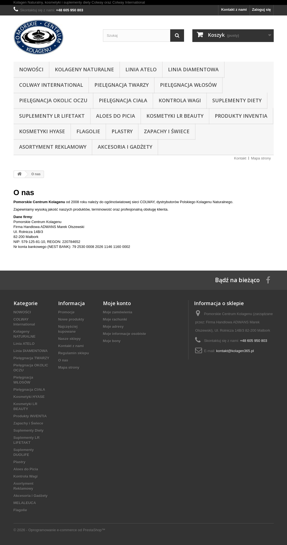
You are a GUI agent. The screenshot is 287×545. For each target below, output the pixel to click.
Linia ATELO (141, 69)
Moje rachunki (115, 319)
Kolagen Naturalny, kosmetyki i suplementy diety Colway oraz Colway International (79, 2)
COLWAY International (51, 85)
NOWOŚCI (31, 69)
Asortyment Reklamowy (52, 146)
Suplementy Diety (237, 100)
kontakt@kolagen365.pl (235, 351)
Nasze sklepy (69, 339)
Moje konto (117, 303)
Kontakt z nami (234, 9)
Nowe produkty (71, 319)
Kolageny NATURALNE (84, 69)
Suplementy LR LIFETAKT (52, 115)
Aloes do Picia (115, 115)
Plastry (122, 131)
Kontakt (240, 158)
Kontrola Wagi (180, 100)
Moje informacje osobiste (124, 334)
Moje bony (112, 341)
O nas (63, 360)
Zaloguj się (261, 9)
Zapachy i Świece (167, 131)
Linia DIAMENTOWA (193, 69)
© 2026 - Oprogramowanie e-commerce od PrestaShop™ (59, 530)
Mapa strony (261, 158)
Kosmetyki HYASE (42, 131)
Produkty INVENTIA (241, 115)
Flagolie (88, 131)
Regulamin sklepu (73, 353)
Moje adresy (113, 326)
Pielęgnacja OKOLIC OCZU (53, 100)
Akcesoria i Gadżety (125, 146)
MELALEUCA (25, 503)
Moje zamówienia (117, 312)
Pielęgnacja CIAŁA (123, 100)
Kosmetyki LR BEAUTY (174, 115)
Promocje (66, 312)
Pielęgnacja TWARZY (121, 85)
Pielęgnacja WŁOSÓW (188, 85)
